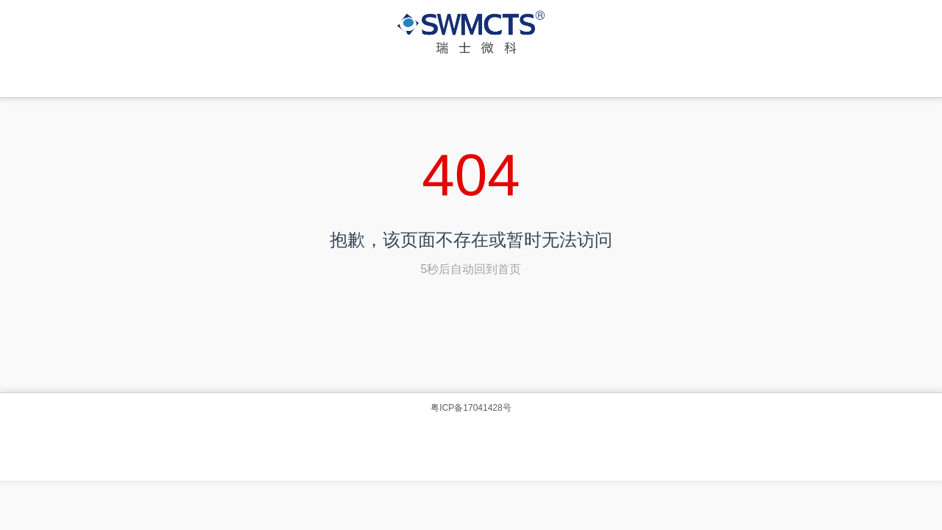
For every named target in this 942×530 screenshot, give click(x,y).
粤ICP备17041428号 (471, 408)
